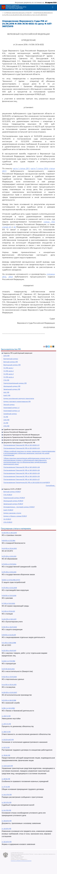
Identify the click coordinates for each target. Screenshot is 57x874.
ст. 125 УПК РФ (6, 802)
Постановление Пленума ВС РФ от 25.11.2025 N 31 (21, 445)
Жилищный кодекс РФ (11, 386)
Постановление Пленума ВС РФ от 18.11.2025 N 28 (21, 467)
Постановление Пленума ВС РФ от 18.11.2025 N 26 (21, 470)
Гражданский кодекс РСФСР (14, 498)
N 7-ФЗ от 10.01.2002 (8, 603)
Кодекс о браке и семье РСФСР (15, 516)
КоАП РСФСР (8, 510)
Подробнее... (50, 485)
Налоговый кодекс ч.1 (11, 407)
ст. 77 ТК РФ (6, 787)
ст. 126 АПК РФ (6, 821)
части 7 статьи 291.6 (39, 169)
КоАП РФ (6, 395)
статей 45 (6, 227)
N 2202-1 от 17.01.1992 (8, 661)
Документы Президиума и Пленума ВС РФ (19, 442)
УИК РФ (6, 420)
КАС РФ (6, 392)
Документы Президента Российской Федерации (21, 435)
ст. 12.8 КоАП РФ (7, 766)
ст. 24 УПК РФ (6, 810)
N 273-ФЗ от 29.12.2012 (9, 556)
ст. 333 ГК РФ (6, 716)
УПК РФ (6, 426)
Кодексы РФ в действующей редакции (17, 353)
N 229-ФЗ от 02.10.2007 (9, 692)
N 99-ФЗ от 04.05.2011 (9, 635)
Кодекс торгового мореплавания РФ (17, 401)
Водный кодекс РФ (10, 362)
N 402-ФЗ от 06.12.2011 (9, 619)
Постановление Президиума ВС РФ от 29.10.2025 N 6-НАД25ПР (26, 482)
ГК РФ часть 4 (8, 377)
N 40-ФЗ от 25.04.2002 (9, 548)
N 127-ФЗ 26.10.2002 (8, 669)
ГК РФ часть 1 (8, 368)
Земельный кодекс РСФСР (13, 504)
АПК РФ (6, 356)
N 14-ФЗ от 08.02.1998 (9, 643)
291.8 (11, 277)
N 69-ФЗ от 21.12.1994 (8, 540)
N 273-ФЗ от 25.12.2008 (9, 588)
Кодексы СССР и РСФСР (12, 489)
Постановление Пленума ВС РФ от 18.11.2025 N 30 (21, 476)
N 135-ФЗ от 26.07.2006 (9, 627)
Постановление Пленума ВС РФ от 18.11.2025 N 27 (21, 479)
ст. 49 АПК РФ (6, 828)
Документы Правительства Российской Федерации (22, 437)
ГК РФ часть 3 (8, 374)
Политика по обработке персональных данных (21, 860)
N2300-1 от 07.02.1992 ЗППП (11, 580)
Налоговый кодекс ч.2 (11, 411)
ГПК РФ (6, 380)
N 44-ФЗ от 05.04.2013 (9, 684)
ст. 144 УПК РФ (7, 794)
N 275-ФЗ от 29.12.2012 (9, 572)
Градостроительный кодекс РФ (15, 383)
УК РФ (5, 423)
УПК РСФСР (7, 522)
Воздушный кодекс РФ (12, 365)
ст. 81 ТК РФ (6, 747)
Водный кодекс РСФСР (12, 491)
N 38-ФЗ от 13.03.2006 (9, 595)
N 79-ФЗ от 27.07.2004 (9, 564)
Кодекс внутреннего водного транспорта (18, 398)
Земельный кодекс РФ (11, 389)
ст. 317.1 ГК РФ (6, 724)
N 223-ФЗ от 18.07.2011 (9, 650)
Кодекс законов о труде (12, 513)
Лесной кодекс (9, 404)
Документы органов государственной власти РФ (21, 440)
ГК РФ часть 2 (8, 371)
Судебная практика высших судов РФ (17, 429)
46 (14, 227)
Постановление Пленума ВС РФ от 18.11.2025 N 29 (21, 473)
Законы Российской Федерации (15, 432)
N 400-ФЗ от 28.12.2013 (9, 533)
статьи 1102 (49, 222)
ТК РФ (5, 417)
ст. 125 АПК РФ (6, 842)
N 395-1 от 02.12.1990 (8, 708)
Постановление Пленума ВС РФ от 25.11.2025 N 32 (21, 448)
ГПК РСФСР (7, 495)
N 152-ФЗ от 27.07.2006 (9, 677)
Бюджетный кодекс (10, 359)
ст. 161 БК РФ (6, 779)
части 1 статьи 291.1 (21, 169)
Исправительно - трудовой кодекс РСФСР (19, 507)
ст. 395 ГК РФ (6, 732)
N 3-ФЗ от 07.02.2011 (8, 611)
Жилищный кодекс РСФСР (13, 501)
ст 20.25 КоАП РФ (8, 739)
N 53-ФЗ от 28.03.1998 (9, 700)
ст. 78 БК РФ (6, 755)
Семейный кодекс (10, 414)
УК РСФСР (7, 519)
